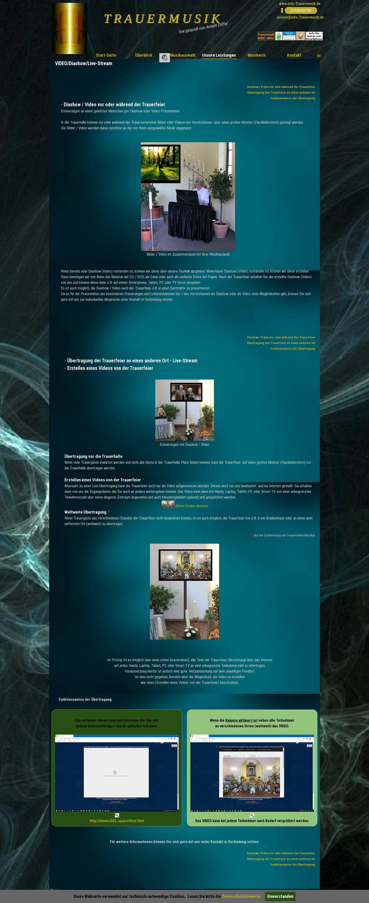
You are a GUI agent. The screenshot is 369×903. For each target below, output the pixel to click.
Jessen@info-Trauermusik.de (300, 17)
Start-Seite (106, 55)
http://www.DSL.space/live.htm (116, 821)
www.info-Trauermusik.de (300, 3)
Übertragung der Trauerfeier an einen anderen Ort (281, 92)
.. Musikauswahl (181, 55)
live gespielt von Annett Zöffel (203, 28)
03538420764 (301, 10)
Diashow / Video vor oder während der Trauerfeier (281, 87)
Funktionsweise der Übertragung (293, 98)
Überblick (143, 55)
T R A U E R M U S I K (162, 18)
